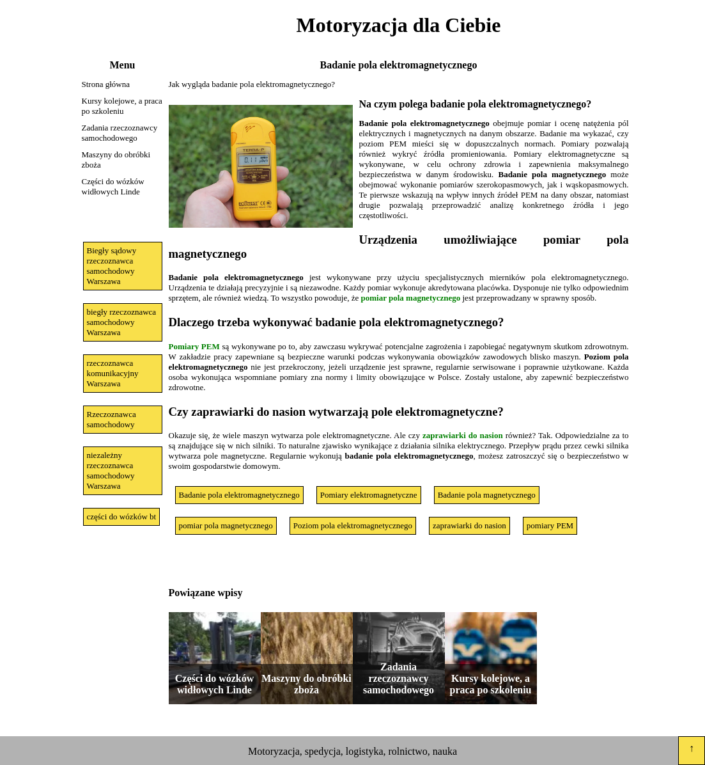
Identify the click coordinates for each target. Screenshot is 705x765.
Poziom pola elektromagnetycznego (352, 525)
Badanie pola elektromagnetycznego (239, 495)
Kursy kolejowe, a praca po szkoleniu (122, 106)
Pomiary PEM (194, 346)
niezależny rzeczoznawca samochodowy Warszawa (111, 470)
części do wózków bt (122, 516)
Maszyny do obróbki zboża (116, 160)
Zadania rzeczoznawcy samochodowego (120, 133)
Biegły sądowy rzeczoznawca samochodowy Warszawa (112, 266)
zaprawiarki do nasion (462, 435)
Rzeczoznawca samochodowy (111, 419)
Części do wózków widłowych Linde (113, 186)
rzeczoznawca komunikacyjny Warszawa (113, 373)
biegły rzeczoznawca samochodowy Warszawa (122, 322)
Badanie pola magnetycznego (487, 495)
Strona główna (106, 84)
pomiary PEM (550, 525)
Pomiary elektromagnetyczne (368, 495)
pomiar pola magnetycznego (411, 298)
